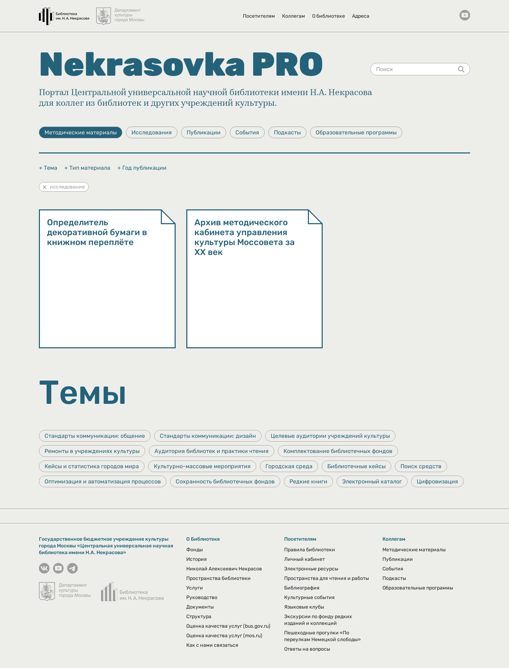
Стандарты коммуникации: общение (95, 435)
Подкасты (287, 132)
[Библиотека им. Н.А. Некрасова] (64, 12)
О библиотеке (328, 16)
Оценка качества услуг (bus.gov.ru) (228, 626)
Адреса (360, 16)
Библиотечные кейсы (356, 466)
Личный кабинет (304, 559)
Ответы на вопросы (307, 649)
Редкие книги (308, 481)
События (247, 132)
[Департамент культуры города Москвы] (121, 12)
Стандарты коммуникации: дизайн (208, 435)
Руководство (201, 597)
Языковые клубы (304, 607)
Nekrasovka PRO (181, 64)
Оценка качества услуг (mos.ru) (224, 636)
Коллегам (293, 16)
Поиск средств (420, 466)
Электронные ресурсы (311, 569)
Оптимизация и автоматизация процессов (103, 481)
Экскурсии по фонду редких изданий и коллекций (318, 620)
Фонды (194, 550)
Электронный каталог (372, 481)
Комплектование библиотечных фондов (337, 451)
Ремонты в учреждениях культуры (92, 451)
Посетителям (259, 16)
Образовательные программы (356, 132)
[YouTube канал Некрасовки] (465, 16)
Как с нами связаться (212, 645)
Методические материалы (81, 132)
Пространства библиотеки (218, 578)
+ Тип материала (87, 167)
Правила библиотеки (309, 550)
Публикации (204, 132)
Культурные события (309, 597)
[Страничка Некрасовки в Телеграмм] (72, 572)
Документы (200, 607)
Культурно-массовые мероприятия (202, 466)
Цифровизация (437, 481)
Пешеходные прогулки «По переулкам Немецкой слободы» (322, 636)
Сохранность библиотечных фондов (225, 481)
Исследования (151, 132)
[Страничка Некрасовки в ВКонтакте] (44, 572)
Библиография (302, 588)
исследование (64, 187)
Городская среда (288, 466)
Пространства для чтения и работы (326, 578)
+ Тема (48, 167)
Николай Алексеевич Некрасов (224, 569)
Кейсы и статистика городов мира (92, 466)
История (196, 559)
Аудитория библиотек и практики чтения (211, 451)
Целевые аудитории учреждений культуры (330, 435)
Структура (198, 617)
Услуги (194, 588)
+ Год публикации (141, 167)
